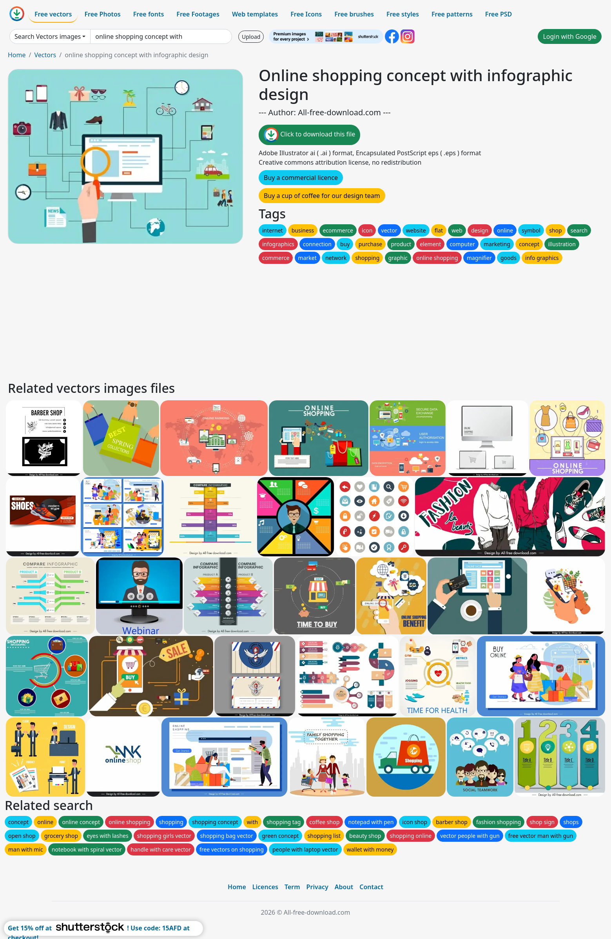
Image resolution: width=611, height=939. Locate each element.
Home (17, 55)
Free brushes (354, 14)
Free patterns (452, 14)
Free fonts (148, 14)
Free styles (402, 14)
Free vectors (53, 14)
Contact (371, 887)
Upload (251, 36)
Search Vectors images (48, 36)
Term (292, 887)
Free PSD (498, 14)
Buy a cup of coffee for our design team (322, 195)
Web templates (255, 14)
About (344, 887)
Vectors (45, 55)
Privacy (317, 887)
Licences (265, 887)
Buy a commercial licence (301, 177)
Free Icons (306, 14)
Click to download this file (309, 134)
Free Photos (102, 14)
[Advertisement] (242, 320)
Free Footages (197, 14)
